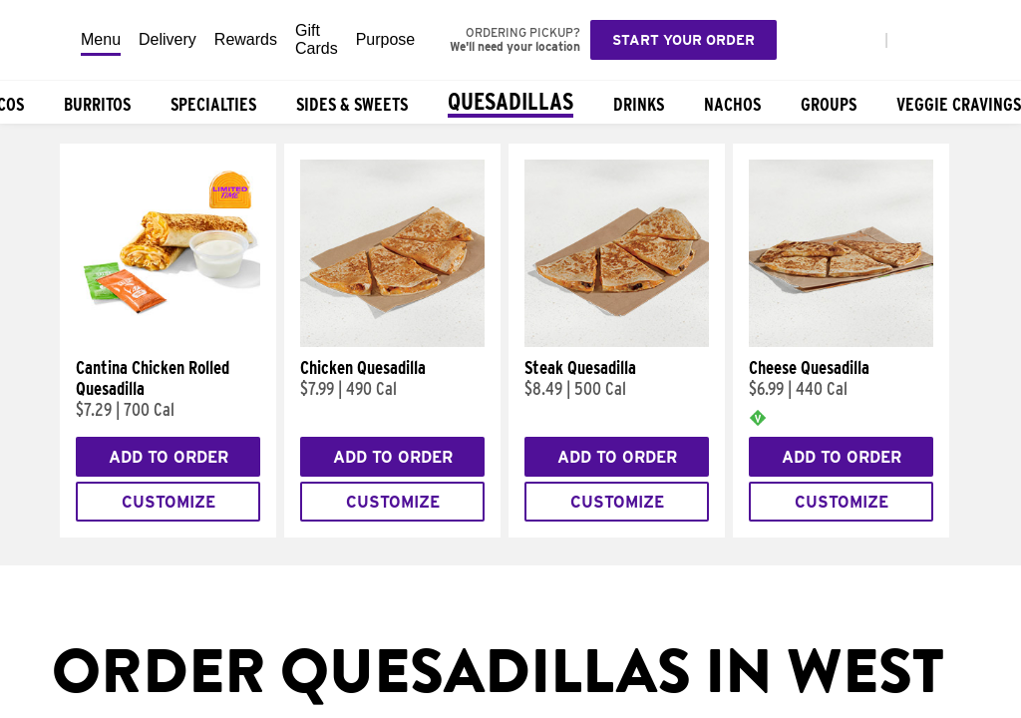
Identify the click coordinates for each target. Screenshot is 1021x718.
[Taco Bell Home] (41, 40)
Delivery (167, 39)
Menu (101, 39)
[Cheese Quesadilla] (841, 342)
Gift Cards (316, 39)
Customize (168, 502)
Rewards (245, 39)
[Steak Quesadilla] (616, 342)
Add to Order (168, 457)
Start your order (683, 40)
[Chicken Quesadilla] (392, 342)
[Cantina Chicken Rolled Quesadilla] (168, 342)
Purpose (386, 39)
